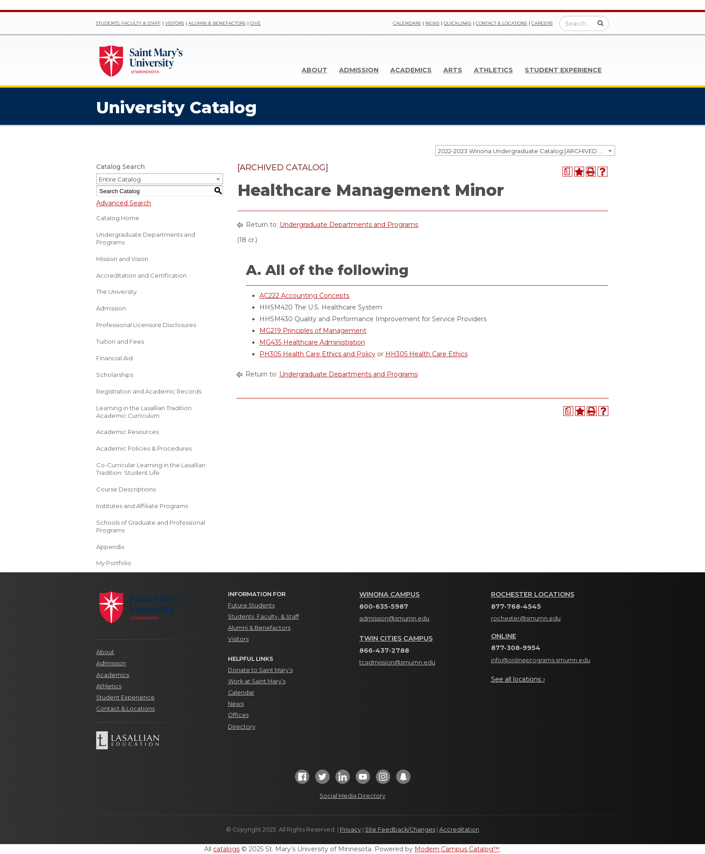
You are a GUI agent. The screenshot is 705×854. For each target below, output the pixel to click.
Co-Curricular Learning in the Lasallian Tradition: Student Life (150, 468)
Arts (452, 70)
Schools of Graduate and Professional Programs (150, 526)
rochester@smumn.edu (526, 618)
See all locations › (518, 679)
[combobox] (525, 150)
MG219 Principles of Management (312, 331)
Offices (238, 715)
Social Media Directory (352, 795)
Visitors (174, 23)
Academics (411, 70)
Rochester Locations (532, 594)
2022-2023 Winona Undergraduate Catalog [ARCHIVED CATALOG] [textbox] (526, 151)
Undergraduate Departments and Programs (145, 238)
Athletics (493, 70)
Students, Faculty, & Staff (263, 616)
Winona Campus (389, 594)
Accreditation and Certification (141, 275)
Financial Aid (114, 358)
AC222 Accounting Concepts (304, 296)
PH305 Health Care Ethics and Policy (317, 354)
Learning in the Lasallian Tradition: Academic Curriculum (144, 411)
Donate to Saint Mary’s (260, 670)
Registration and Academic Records (148, 391)
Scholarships (114, 374)
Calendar (241, 692)
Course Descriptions (126, 489)
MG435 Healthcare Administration (312, 342)
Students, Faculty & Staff (128, 23)
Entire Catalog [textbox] (120, 179)
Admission (359, 70)
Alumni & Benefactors (216, 23)
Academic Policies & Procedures (144, 448)
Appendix (110, 546)
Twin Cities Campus (396, 638)
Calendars (407, 23)
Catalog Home (117, 217)
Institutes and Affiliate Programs (142, 505)
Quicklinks (457, 23)
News (432, 23)
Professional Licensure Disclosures (146, 324)
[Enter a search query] (584, 23)
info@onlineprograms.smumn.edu (540, 660)
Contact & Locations (501, 23)
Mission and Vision (122, 258)
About (314, 70)
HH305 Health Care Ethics (426, 354)
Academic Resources (127, 431)
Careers (542, 23)
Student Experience (563, 70)
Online (503, 636)
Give (255, 23)
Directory (241, 726)
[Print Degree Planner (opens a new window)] (567, 172)
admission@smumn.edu (394, 618)
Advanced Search (123, 203)
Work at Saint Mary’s (257, 681)
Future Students (251, 605)
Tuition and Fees (120, 341)
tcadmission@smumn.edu (397, 662)
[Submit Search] (600, 23)
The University (116, 291)
